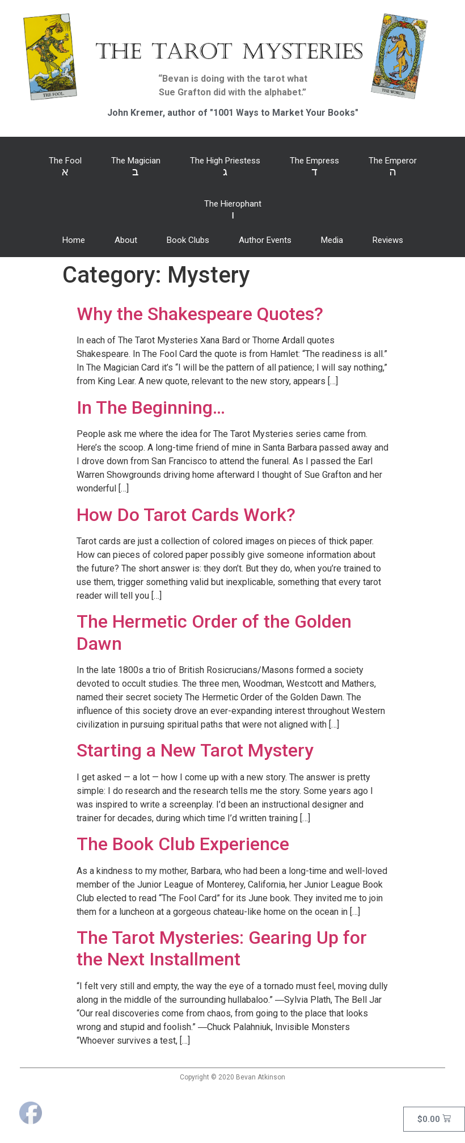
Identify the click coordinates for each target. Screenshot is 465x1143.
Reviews (388, 240)
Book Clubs (188, 240)
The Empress (314, 167)
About (126, 240)
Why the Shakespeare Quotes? (200, 314)
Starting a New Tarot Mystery (195, 750)
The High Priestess (225, 167)
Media (332, 240)
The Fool (65, 167)
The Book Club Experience (183, 844)
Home (73, 240)
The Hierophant (232, 210)
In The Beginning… (151, 407)
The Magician (135, 167)
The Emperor (393, 167)
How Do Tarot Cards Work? (186, 515)
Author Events (265, 240)
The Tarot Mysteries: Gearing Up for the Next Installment (222, 948)
